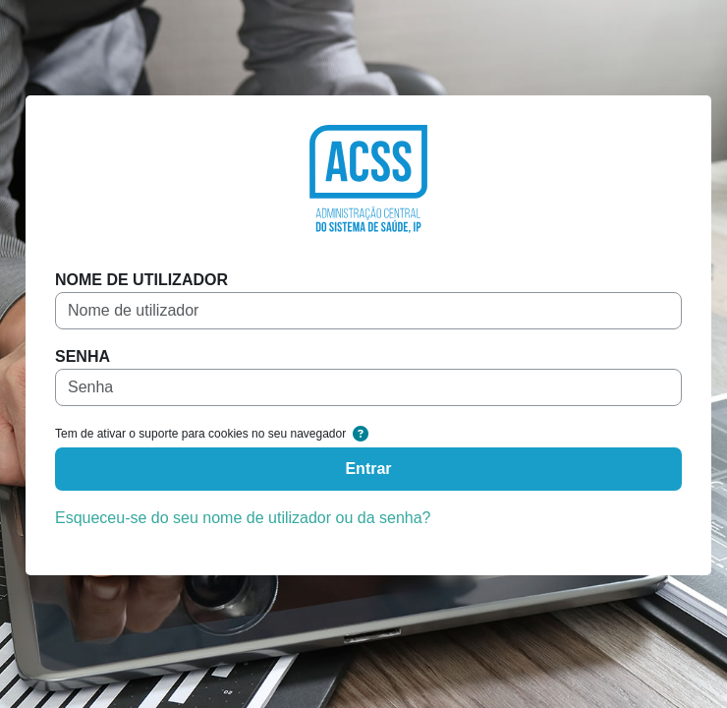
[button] (360, 434)
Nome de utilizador (141, 279)
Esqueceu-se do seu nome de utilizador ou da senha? (242, 517)
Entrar (368, 468)
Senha (82, 356)
